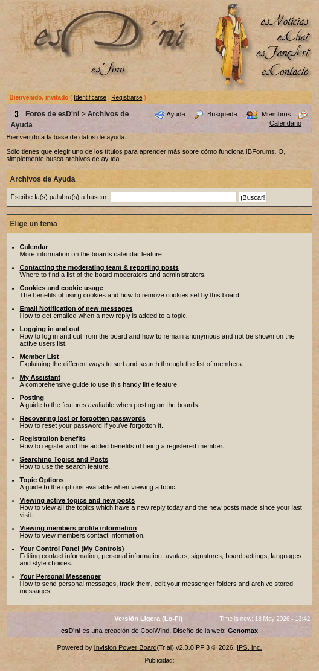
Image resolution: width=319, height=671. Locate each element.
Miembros (276, 114)
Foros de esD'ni (52, 114)
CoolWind (155, 630)
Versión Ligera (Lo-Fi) (148, 618)
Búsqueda (222, 114)
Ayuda (176, 114)
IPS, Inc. (249, 647)
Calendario (285, 123)
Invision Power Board (125, 647)
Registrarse (126, 97)
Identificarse (90, 97)
